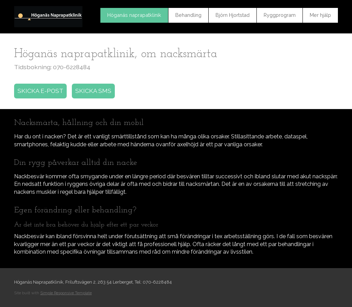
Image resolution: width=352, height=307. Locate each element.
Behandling (188, 15)
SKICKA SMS (93, 90)
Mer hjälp (320, 15)
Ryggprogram (280, 15)
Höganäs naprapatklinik (134, 15)
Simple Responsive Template (66, 293)
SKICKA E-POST (40, 90)
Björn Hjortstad (233, 15)
